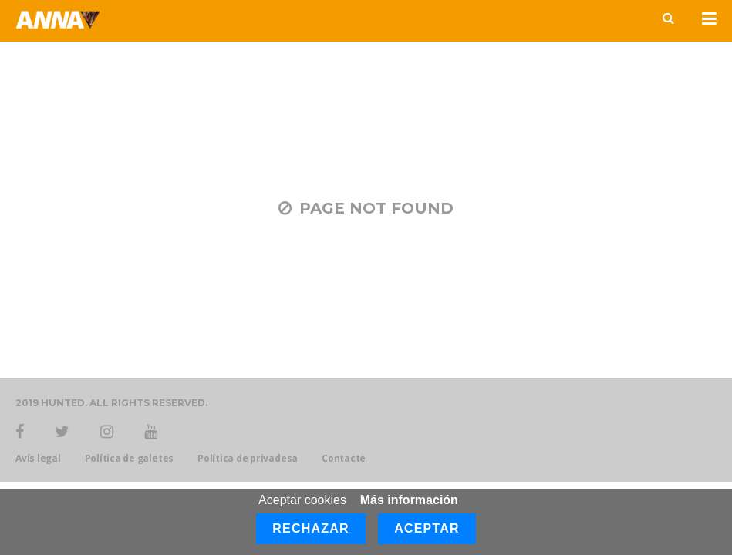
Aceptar (427, 528)
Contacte (344, 458)
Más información (409, 499)
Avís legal (38, 458)
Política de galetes (129, 458)
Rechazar (310, 528)
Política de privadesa (247, 458)
